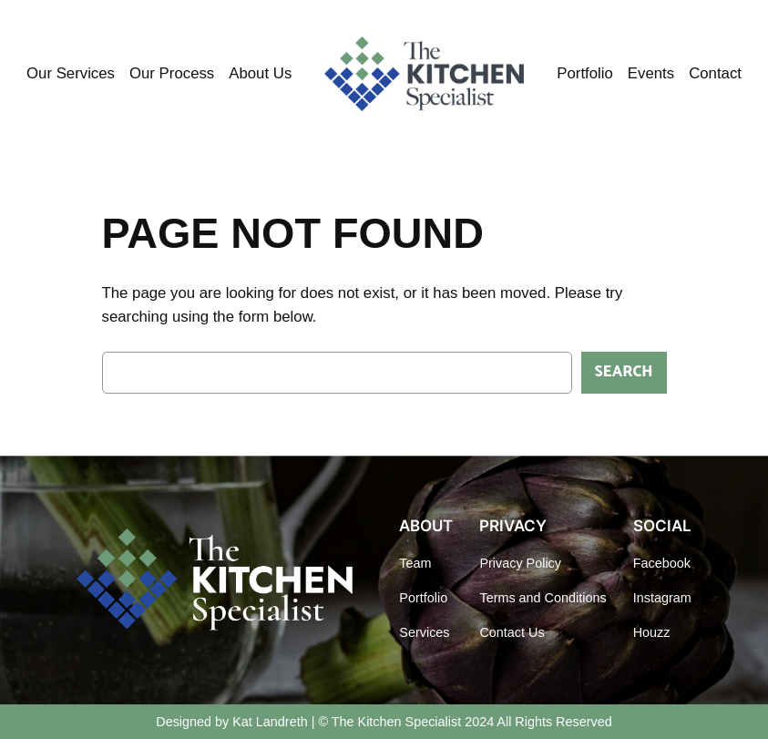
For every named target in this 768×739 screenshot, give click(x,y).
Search (624, 372)
